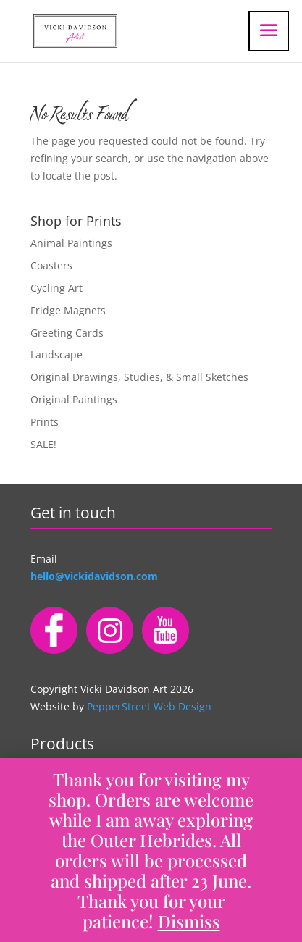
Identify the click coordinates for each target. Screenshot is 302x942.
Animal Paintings (71, 243)
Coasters (51, 265)
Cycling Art (56, 288)
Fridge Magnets (68, 310)
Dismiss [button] (189, 921)
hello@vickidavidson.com (94, 576)
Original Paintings (73, 399)
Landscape (56, 354)
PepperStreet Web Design (149, 706)
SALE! (43, 444)
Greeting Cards (67, 333)
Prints (44, 422)
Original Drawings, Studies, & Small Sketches (139, 377)
